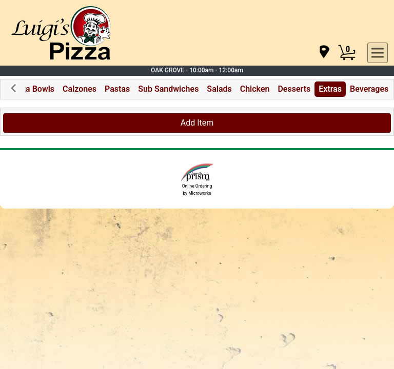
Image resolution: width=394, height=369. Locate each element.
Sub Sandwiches (168, 89)
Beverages (369, 89)
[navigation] (323, 52)
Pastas (117, 89)
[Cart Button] (347, 53)
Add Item (197, 123)
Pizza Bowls (32, 89)
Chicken (255, 89)
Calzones (79, 89)
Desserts (294, 89)
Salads (219, 89)
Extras (330, 89)
